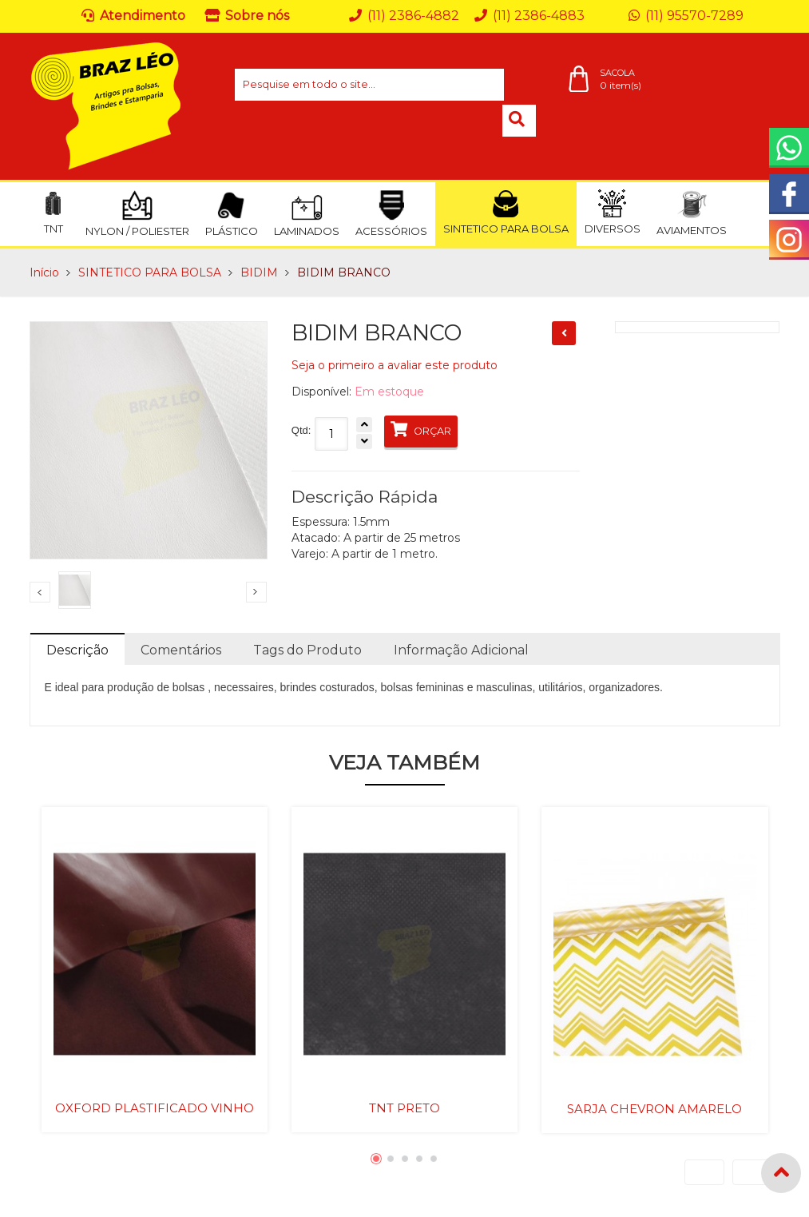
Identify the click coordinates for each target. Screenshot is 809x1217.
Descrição (77, 650)
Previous (40, 592)
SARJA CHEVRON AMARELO (654, 1108)
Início (44, 272)
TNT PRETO (404, 1108)
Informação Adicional (461, 650)
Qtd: (301, 430)
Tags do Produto (307, 650)
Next (256, 592)
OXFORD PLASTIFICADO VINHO (154, 1108)
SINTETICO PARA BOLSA (149, 272)
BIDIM (259, 272)
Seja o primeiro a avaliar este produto (394, 365)
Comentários (181, 650)
